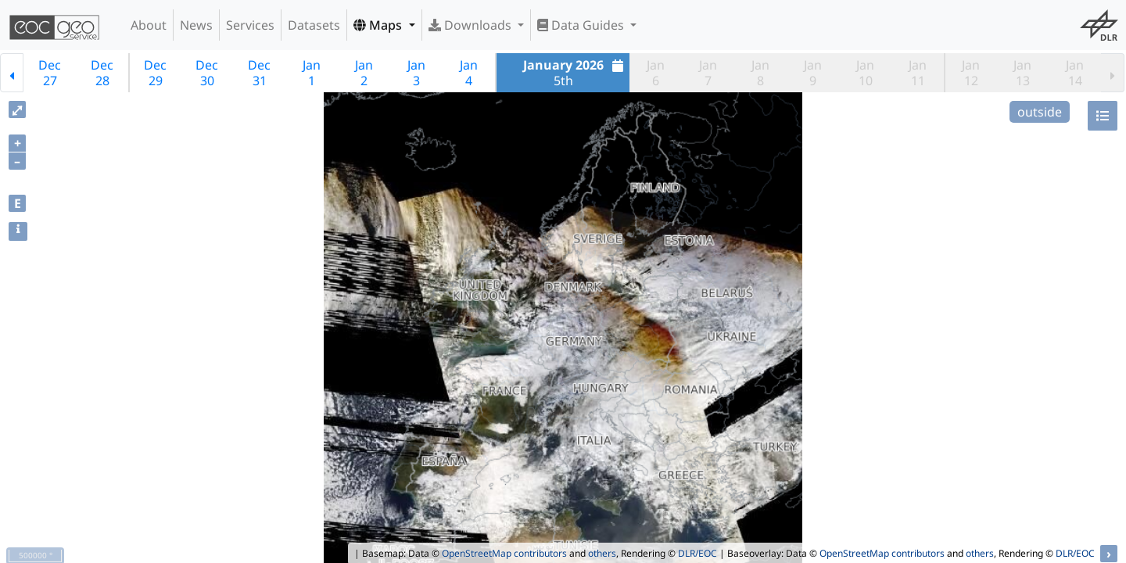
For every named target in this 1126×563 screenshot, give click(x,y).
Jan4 (469, 72)
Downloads (472, 25)
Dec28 (102, 72)
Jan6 (656, 72)
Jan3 (416, 72)
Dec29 (155, 72)
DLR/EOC (697, 553)
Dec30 (206, 72)
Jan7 (708, 72)
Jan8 (760, 72)
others (602, 553)
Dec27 (49, 72)
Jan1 (312, 72)
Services (250, 25)
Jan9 (813, 72)
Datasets (314, 25)
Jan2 (364, 72)
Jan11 (918, 72)
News (196, 25)
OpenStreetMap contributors (504, 553)
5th (575, 72)
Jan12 (971, 72)
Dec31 (259, 72)
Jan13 (1022, 72)
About (149, 25)
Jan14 (1075, 72)
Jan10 (865, 72)
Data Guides (582, 25)
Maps (379, 25)
